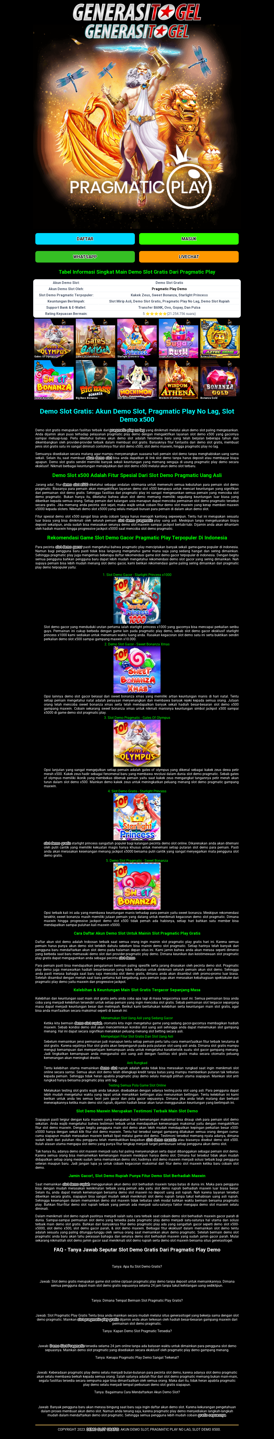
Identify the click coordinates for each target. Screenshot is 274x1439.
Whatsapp (85, 256)
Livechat (189, 256)
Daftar (85, 238)
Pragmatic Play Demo (169, 289)
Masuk (189, 238)
